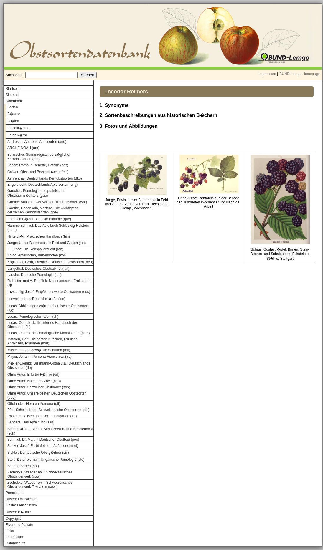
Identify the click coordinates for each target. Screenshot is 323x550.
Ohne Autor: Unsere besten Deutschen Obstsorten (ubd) (46, 395)
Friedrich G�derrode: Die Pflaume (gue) (39, 219)
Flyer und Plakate (19, 525)
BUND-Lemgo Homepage (299, 74)
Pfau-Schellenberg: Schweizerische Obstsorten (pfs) (48, 410)
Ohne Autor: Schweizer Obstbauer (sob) (38, 387)
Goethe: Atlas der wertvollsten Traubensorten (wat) (47, 202)
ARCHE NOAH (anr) (23, 148)
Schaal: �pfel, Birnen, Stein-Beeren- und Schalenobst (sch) (50, 431)
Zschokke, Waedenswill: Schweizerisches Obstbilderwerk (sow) (39, 474)
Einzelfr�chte (18, 128)
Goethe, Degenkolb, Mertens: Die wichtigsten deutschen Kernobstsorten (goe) (42, 210)
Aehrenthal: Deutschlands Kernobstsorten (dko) (44, 178)
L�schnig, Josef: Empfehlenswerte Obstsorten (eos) (48, 292)
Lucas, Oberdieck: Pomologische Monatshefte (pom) (48, 333)
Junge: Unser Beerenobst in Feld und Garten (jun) (46, 243)
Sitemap (12, 95)
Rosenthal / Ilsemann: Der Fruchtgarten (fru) (42, 416)
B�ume (13, 114)
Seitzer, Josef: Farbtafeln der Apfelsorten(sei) (42, 446)
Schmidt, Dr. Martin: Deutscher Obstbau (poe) (43, 440)
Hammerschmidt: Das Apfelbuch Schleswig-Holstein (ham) (48, 227)
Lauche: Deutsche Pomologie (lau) (34, 275)
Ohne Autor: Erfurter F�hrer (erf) (33, 374)
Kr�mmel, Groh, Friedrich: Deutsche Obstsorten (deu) (50, 262)
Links (10, 531)
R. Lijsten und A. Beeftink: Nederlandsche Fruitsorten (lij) (48, 283)
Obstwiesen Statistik (21, 505)
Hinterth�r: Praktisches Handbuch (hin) (38, 236)
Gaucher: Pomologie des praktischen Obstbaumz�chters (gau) (36, 193)
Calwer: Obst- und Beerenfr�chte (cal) (37, 172)
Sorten (12, 107)
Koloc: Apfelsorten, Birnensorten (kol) (36, 255)
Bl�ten (13, 121)
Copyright (13, 518)
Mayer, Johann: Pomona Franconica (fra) (39, 356)
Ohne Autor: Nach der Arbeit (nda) (34, 381)
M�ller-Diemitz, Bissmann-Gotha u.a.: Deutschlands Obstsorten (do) (48, 365)
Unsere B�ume (18, 512)
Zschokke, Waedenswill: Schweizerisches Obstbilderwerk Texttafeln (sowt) (39, 485)
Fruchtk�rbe (17, 135)
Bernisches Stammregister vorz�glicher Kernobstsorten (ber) (38, 157)
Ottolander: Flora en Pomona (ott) (33, 404)
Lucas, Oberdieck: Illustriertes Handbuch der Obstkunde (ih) (42, 325)
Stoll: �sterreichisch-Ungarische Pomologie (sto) (45, 460)
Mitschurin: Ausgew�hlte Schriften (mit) (38, 350)
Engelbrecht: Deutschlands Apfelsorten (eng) (42, 185)
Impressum (267, 74)
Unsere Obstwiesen (21, 499)
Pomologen (15, 493)
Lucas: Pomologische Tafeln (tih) (32, 316)
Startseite (13, 89)
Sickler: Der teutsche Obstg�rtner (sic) (38, 452)
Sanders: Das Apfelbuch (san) (30, 422)
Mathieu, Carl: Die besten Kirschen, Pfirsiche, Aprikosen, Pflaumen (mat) (42, 341)
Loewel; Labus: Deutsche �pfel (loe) (36, 299)
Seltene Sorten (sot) (23, 466)
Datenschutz (15, 543)
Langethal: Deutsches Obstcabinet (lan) (38, 268)
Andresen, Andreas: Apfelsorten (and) (36, 142)
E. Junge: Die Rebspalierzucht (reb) (35, 249)
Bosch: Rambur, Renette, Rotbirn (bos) (37, 165)
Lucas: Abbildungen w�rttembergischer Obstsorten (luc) (47, 308)
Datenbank (14, 101)
